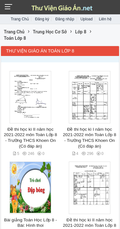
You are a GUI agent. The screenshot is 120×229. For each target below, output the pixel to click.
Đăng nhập (64, 19)
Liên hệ (105, 19)
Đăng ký (42, 19)
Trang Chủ (20, 19)
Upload (86, 19)
